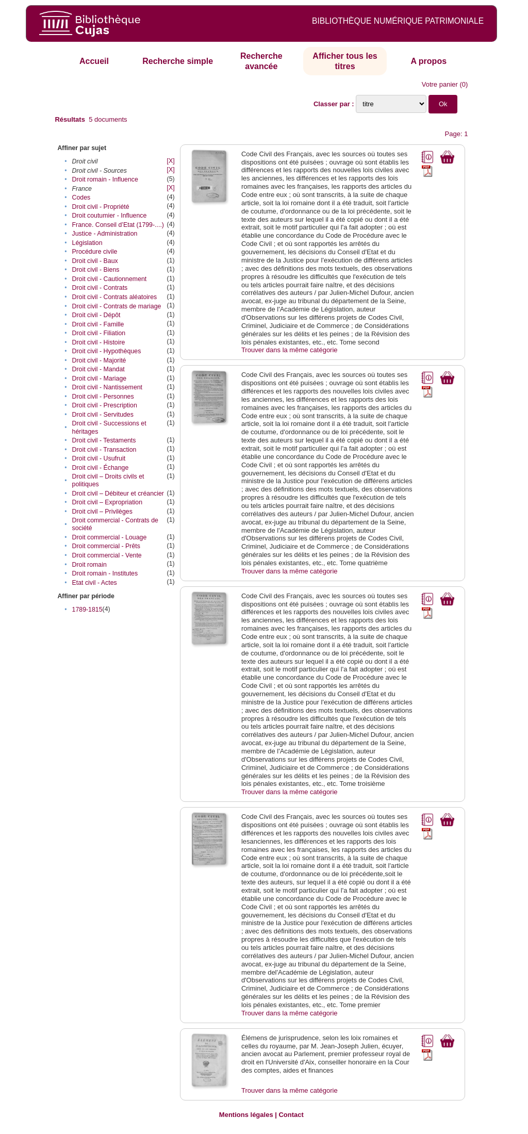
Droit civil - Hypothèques (106, 351)
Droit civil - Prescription (104, 405)
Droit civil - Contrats (100, 287)
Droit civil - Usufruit (99, 458)
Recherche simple (177, 61)
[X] (171, 161)
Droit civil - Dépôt (96, 315)
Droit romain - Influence (105, 179)
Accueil (94, 61)
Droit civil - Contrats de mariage (116, 306)
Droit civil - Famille (98, 324)
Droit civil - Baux (95, 261)
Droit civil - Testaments (104, 440)
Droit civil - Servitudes (103, 414)
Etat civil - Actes (94, 582)
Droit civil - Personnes (103, 396)
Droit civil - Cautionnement (109, 279)
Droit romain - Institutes (105, 573)
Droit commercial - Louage (109, 537)
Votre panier (440, 84)
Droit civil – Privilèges (102, 511)
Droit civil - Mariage (99, 378)
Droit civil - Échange (100, 467)
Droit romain (89, 564)
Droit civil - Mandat (98, 369)
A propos (428, 61)
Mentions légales (246, 1115)
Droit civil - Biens (96, 269)
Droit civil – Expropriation (107, 502)
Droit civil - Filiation (99, 333)
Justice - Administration (105, 233)
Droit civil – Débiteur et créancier (118, 493)
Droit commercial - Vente (107, 555)
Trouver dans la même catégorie (289, 350)
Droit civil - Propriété (100, 206)
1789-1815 (87, 609)
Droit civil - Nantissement (107, 387)
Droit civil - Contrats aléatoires (114, 297)
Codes (81, 197)
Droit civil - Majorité (99, 360)
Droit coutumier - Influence (109, 215)
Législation (87, 242)
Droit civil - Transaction (104, 449)
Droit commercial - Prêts (106, 546)
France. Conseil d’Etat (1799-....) (118, 224)
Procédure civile (95, 251)
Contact (290, 1115)
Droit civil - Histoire (98, 342)
